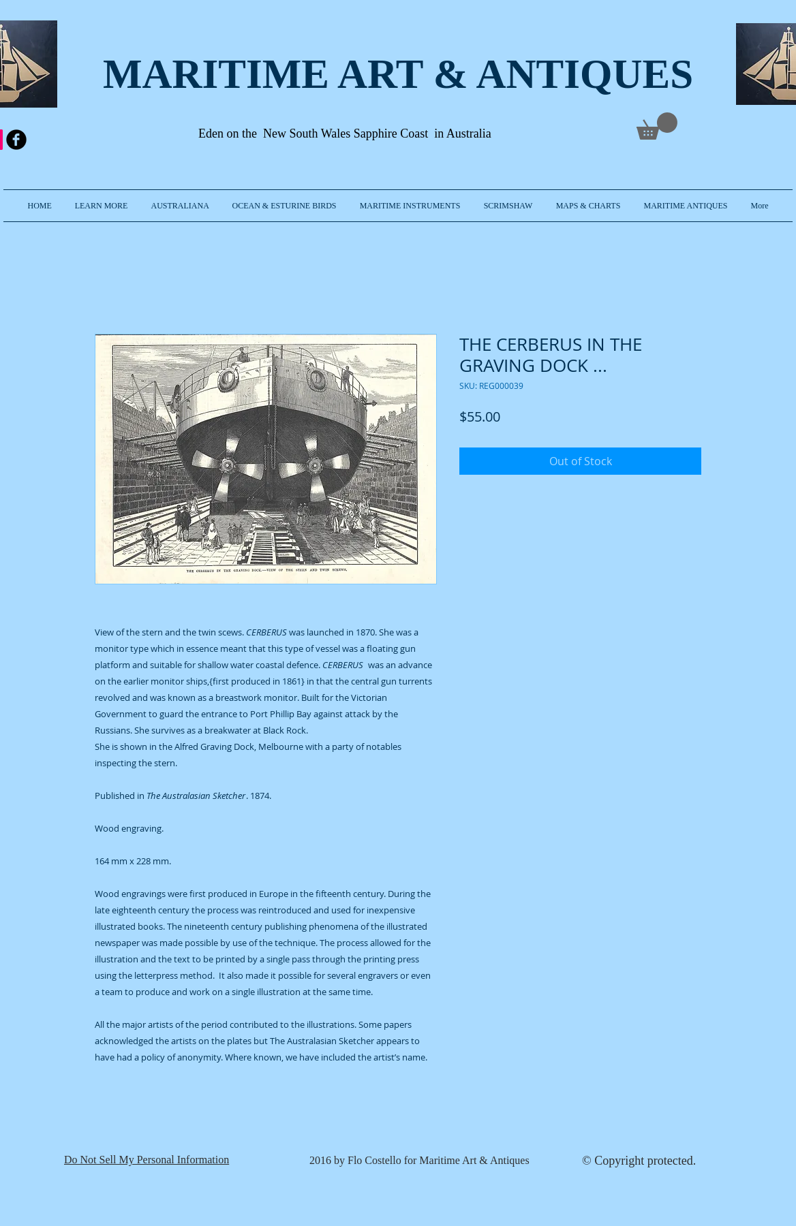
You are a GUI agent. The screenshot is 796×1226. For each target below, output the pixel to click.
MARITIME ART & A (304, 74)
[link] (657, 126)
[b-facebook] (16, 139)
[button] (101, 205)
